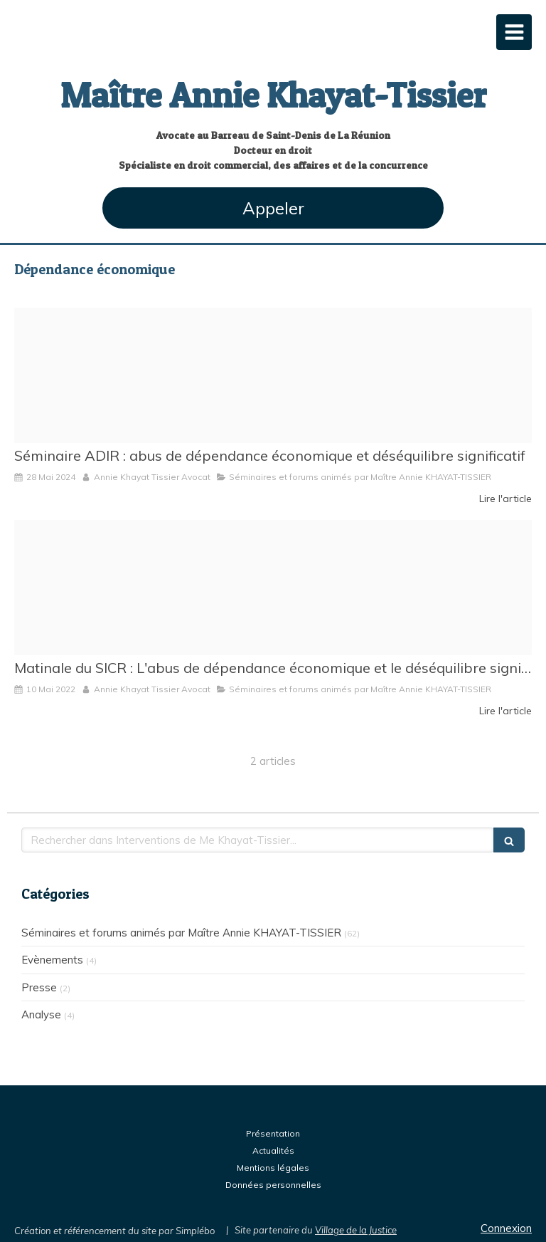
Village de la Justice (356, 1230)
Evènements (52, 959)
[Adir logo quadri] (273, 375)
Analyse (41, 1014)
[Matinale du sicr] (273, 587)
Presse (39, 987)
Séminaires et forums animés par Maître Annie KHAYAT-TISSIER (181, 932)
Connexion (506, 1228)
